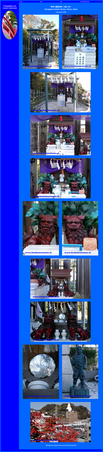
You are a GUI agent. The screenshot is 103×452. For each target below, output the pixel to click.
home (21, 1)
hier (50, 445)
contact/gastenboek (84, 1)
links (61, 1)
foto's (41, 1)
